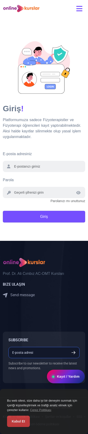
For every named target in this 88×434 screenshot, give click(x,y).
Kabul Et (18, 421)
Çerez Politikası (40, 410)
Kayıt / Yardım (66, 376)
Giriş (44, 217)
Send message (19, 295)
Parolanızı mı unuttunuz (67, 201)
